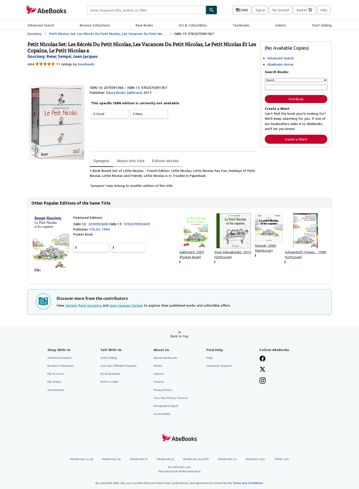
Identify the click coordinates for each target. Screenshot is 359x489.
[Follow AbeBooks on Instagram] (263, 381)
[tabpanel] (173, 178)
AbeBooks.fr (139, 459)
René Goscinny (89, 305)
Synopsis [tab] (101, 160)
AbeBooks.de (111, 459)
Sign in (260, 10)
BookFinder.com (179, 469)
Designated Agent (166, 406)
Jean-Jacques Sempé (126, 305)
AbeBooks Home (280, 64)
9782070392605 (137, 224)
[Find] (211, 10)
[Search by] (296, 80)
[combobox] (146, 10)
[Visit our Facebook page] (263, 359)
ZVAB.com (281, 459)
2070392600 (98, 224)
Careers (159, 373)
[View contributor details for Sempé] (64, 56)
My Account (280, 10)
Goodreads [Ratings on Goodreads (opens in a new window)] (86, 64)
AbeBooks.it (165, 459)
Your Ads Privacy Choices (171, 398)
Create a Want (296, 139)
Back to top (179, 336)
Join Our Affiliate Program (118, 365)
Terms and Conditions (248, 483)
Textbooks (241, 25)
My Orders (54, 381)
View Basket (55, 390)
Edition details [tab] (165, 160)
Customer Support (219, 365)
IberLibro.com (255, 459)
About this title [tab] (131, 160)
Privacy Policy (163, 390)
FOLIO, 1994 (99, 229)
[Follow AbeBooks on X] (263, 369)
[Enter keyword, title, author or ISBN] (296, 87)
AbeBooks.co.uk (81, 459)
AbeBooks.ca (227, 459)
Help (323, 10)
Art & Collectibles (193, 25)
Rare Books (144, 25)
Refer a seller (109, 381)
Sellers (280, 25)
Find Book (296, 99)
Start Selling (322, 25)
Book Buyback (110, 373)
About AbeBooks (165, 358)
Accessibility (162, 414)
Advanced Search (40, 25)
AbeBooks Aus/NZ (196, 459)
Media (158, 365)
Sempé (71, 305)
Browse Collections (95, 25)
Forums (159, 381)
